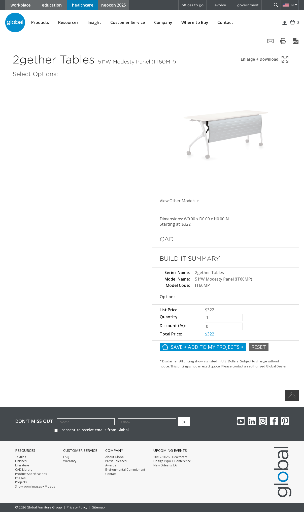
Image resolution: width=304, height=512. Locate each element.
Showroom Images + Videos (35, 487)
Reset (258, 347)
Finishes (20, 461)
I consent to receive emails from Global (91, 429)
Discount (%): (173, 325)
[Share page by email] (270, 41)
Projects (21, 482)
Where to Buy (194, 22)
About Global (114, 457)
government (248, 5)
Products (40, 22)
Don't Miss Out (34, 421)
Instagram (263, 421)
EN (292, 5)
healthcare (82, 5)
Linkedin (252, 421)
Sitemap (98, 507)
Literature (22, 465)
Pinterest (285, 421)
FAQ (66, 457)
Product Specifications (31, 474)
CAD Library (23, 470)
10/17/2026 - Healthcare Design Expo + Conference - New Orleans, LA (173, 461)
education (52, 5)
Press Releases (115, 461)
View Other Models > (179, 200)
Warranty (69, 461)
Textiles (20, 457)
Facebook (274, 421)
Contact (225, 22)
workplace (21, 5)
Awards (110, 465)
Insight (94, 22)
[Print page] (283, 41)
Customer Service (127, 22)
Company (163, 22)
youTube (241, 421)
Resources (68, 22)
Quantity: (169, 317)
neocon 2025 (113, 5)
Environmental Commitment (125, 470)
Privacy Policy (77, 507)
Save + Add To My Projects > (203, 347)
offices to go (193, 5)
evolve (220, 5)
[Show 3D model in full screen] (265, 59)
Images (20, 478)
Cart (294, 26)
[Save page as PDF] (295, 41)
